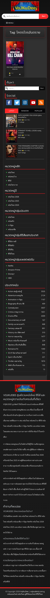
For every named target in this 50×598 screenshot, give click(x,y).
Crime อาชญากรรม (14, 312)
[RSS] (41, 102)
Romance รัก (12, 349)
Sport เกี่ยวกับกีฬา (14, 357)
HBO (9, 278)
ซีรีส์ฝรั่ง (10, 245)
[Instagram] (25, 102)
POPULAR (38, 111)
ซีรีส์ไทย (10, 254)
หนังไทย (10, 217)
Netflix (9, 266)
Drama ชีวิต (11, 316)
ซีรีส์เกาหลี (11, 241)
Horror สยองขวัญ (14, 336)
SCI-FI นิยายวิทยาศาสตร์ (16, 353)
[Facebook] (9, 102)
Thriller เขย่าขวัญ (14, 361)
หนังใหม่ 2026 (12, 197)
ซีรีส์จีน (9, 249)
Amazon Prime (13, 270)
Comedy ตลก (12, 308)
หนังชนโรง (11, 176)
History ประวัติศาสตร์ (15, 332)
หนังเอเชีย (11, 229)
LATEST (11, 111)
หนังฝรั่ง (10, 221)
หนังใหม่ (10, 172)
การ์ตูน (9, 225)
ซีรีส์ (8, 181)
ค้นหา (43, 16)
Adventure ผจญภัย (14, 295)
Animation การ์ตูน (14, 299)
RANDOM (25, 111)
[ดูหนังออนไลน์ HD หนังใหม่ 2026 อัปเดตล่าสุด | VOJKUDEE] (25, 6)
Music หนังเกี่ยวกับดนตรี (16, 341)
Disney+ (10, 274)
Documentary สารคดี (15, 320)
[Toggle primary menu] (10, 23)
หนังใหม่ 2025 (12, 201)
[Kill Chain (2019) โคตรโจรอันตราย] (15, 53)
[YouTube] (33, 102)
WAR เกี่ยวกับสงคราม (15, 365)
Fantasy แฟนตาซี (14, 328)
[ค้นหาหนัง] (20, 16)
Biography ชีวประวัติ (15, 304)
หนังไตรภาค (12, 185)
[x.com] (17, 102)
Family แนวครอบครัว (15, 324)
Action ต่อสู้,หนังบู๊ (14, 291)
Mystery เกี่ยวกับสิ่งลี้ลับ (16, 345)
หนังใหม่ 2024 (12, 205)
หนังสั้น (10, 369)
